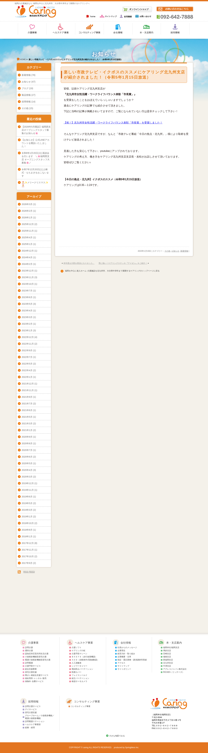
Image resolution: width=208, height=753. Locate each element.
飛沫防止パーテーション (82, 669)
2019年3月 (27, 510)
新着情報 (184, 251)
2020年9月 (27, 436)
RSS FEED (29, 572)
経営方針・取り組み (126, 654)
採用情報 (26, 101)
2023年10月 (28, 284)
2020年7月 (27, 450)
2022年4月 (27, 370)
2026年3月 (27, 204)
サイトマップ (123, 666)
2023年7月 (27, 290)
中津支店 (167, 666)
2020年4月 (27, 470)
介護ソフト (76, 647)
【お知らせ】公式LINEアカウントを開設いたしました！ (35, 143)
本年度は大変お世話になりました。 (79, 263)
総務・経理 (30, 727)
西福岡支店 (168, 660)
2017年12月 (28, 543)
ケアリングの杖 (78, 650)
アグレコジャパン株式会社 (175, 669)
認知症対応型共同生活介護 (36, 654)
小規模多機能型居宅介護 (35, 657)
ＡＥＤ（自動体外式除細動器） (85, 660)
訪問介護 (29, 647)
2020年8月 (27, 443)
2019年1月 (27, 516)
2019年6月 (27, 496)
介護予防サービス (33, 666)
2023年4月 (27, 310)
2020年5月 (27, 463)
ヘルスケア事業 (84, 642)
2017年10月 (28, 556)
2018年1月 (27, 536)
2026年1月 (27, 217)
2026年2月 (27, 211)
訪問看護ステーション (35, 721)
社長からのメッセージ (127, 647)
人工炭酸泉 (76, 663)
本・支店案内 (174, 642)
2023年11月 (28, 277)
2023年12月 (28, 270)
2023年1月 (27, 330)
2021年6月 (27, 410)
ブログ (25, 88)
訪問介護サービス (33, 706)
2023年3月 (27, 317)
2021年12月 (28, 383)
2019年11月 (28, 490)
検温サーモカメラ (79, 681)
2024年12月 (28, 250)
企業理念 (121, 650)
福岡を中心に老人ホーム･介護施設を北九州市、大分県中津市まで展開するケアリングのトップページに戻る (111, 271)
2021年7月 (27, 403)
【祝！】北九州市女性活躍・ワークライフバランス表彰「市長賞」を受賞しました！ (113, 122)
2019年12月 (28, 483)
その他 (167, 251)
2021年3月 (27, 423)
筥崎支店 (167, 654)
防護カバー (76, 672)
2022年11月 (28, 343)
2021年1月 (27, 430)
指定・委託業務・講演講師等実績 (132, 660)
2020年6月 (27, 456)
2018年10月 (28, 523)
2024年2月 (27, 264)
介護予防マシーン (79, 654)
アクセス (121, 663)
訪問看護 (29, 663)
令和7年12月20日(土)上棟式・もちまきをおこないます (35, 172)
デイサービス (31, 709)
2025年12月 (28, 224)
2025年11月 (28, 230)
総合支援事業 (31, 669)
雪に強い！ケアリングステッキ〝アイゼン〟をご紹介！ (122, 263)
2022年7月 (27, 357)
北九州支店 (168, 663)
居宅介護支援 (31, 672)
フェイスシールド (79, 675)
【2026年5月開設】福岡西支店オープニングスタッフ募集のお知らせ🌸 (36, 130)
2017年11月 (28, 549)
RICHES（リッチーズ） (173, 672)
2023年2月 (27, 324)
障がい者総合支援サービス (36, 675)
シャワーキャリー (79, 666)
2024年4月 (27, 257)
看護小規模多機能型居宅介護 (37, 660)
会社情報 (126, 642)
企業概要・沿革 (124, 657)
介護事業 (33, 642)
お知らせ (175, 251)
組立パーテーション (80, 678)
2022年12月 (28, 337)
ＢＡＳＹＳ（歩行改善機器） (84, 657)
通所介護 (29, 650)
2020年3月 (27, 476)
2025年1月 (27, 244)
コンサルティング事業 (87, 701)
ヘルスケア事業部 (33, 724)
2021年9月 (27, 397)
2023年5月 (27, 304)
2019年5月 (27, 503)
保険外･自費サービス (34, 681)
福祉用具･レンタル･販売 (35, 678)
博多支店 (167, 650)
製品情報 (26, 95)
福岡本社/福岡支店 (171, 647)
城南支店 (167, 657)
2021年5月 (27, 417)
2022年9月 (27, 350)
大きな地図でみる (117, 736)
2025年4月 (27, 237)
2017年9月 (27, 563)
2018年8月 (27, 530)
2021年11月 (28, 390)
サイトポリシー (124, 669)
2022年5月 (27, 363)
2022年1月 (27, 377)
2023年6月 (27, 297)
